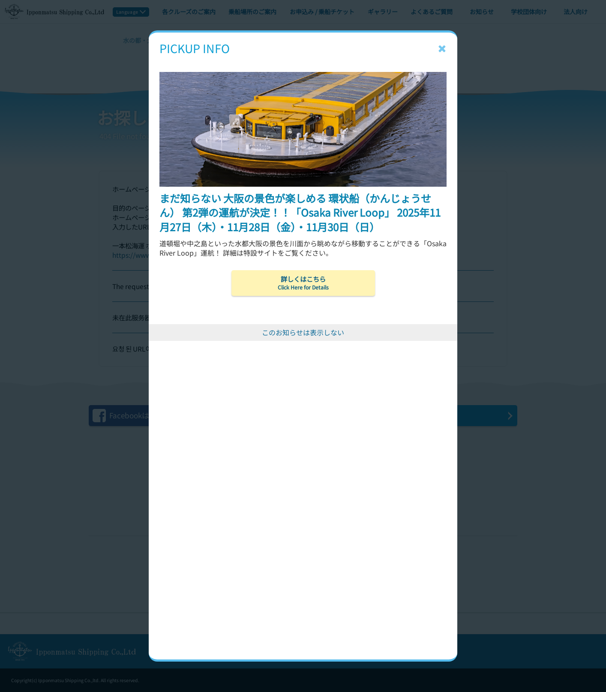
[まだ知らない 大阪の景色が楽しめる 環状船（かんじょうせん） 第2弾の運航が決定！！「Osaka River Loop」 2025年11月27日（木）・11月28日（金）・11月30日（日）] (303, 59)
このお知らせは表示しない (303, 332)
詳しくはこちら (303, 282)
